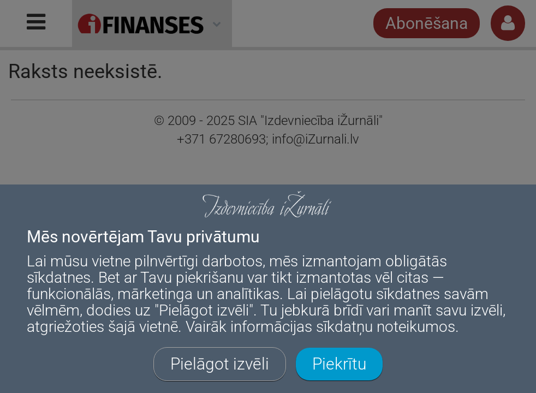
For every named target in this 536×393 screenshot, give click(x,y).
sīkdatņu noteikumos (385, 327)
